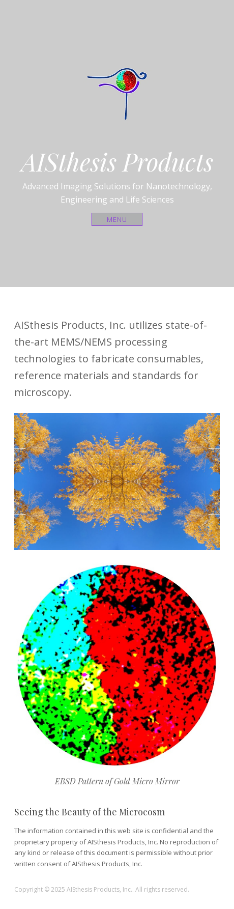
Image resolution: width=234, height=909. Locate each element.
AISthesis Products (117, 161)
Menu (117, 219)
